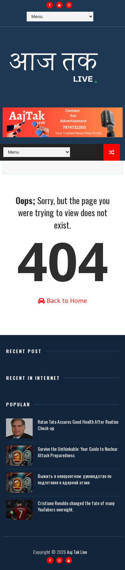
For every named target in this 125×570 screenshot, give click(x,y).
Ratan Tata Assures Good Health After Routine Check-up (78, 424)
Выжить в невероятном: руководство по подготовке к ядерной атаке (74, 479)
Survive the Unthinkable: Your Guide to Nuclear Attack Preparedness (78, 452)
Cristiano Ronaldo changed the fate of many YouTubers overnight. (76, 506)
